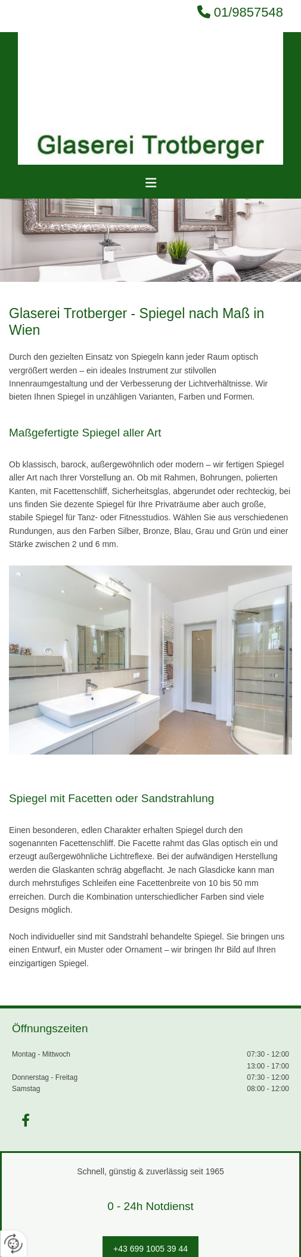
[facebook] (25, 1120)
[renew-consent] (13, 1243)
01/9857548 (248, 12)
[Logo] (150, 98)
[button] (150, 183)
